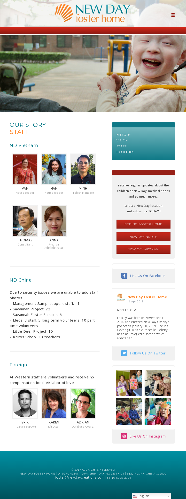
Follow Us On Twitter (147, 353)
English (141, 496)
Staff (121, 146)
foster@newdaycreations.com (80, 477)
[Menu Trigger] (173, 14)
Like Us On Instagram (148, 436)
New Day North (143, 236)
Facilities (125, 152)
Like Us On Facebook (148, 275)
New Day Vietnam (143, 249)
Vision (122, 140)
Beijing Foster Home (143, 224)
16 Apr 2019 (135, 301)
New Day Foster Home (147, 297)
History (123, 134)
